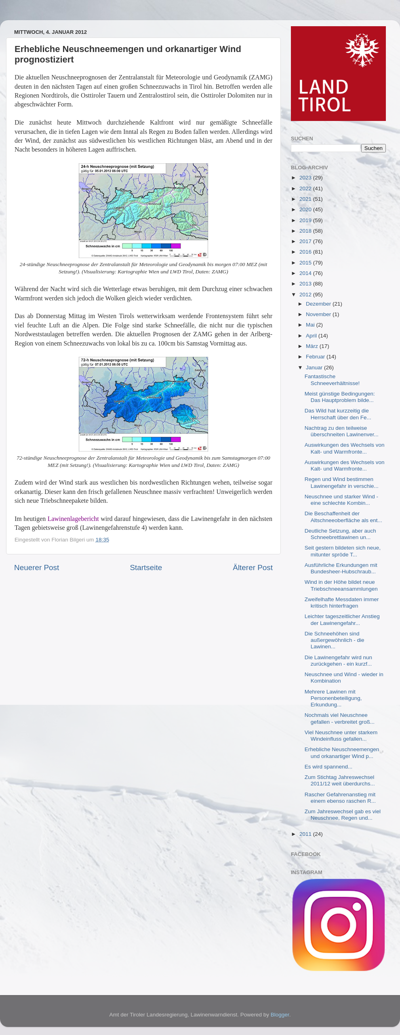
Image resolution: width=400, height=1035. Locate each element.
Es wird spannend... (329, 767)
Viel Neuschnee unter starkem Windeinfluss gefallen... (341, 735)
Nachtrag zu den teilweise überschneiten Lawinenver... (342, 431)
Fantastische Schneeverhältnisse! (332, 379)
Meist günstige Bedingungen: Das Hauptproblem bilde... (340, 397)
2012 (306, 295)
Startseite (146, 567)
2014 (306, 273)
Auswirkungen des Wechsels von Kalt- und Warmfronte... (345, 448)
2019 (306, 220)
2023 (306, 178)
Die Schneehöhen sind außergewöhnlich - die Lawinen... (334, 640)
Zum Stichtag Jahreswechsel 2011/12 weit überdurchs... (340, 780)
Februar (316, 357)
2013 (306, 284)
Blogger (280, 1015)
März (313, 346)
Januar (315, 367)
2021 (306, 199)
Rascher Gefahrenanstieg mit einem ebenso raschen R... (340, 797)
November (319, 314)
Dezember (319, 304)
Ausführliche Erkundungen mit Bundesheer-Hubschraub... (341, 568)
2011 (306, 834)
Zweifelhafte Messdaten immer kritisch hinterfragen (342, 602)
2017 (306, 241)
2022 (306, 188)
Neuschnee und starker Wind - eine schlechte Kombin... (341, 500)
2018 (306, 231)
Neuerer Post (36, 567)
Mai (311, 325)
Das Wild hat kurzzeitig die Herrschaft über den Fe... (338, 414)
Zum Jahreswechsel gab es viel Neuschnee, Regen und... (343, 814)
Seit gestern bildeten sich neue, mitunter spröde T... (343, 551)
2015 (306, 263)
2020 (306, 209)
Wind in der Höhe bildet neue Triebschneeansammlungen (341, 585)
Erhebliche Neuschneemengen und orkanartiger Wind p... (342, 752)
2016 (306, 252)
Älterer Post (253, 567)
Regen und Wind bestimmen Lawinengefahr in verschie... (342, 482)
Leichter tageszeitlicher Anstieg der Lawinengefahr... (342, 619)
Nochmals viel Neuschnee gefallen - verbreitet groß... (340, 718)
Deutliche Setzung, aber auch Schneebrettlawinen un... (340, 534)
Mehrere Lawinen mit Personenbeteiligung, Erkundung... (333, 698)
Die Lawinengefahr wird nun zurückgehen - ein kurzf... (338, 660)
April (312, 336)
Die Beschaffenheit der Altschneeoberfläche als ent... (343, 516)
